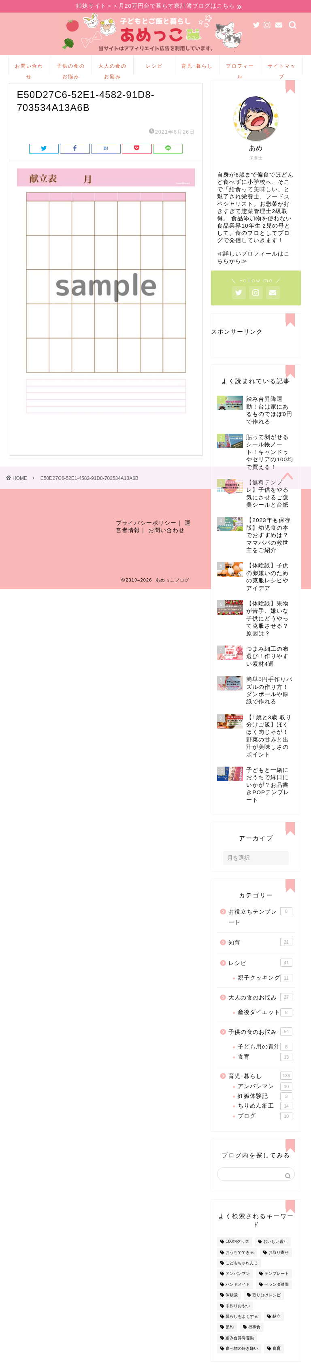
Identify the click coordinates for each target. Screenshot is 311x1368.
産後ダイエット (265, 1020)
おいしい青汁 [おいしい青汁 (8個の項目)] (275, 1249)
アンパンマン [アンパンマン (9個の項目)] (238, 1281)
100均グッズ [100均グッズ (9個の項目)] (237, 1249)
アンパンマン (265, 1094)
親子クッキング (265, 985)
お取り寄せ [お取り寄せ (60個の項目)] (278, 1259)
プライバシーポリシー (146, 532)
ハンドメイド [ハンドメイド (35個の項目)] (238, 1291)
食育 (265, 1064)
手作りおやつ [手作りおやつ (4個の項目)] (238, 1313)
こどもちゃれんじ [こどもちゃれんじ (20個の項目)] (242, 1270)
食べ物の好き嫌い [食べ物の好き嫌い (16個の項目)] (242, 1355)
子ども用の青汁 (265, 1054)
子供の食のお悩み (71, 69)
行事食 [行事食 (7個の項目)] (254, 1334)
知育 (260, 949)
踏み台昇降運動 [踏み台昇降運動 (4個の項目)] (240, 1345)
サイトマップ (282, 69)
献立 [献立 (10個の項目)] (277, 1323)
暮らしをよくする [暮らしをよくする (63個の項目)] (242, 1323)
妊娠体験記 (265, 1104)
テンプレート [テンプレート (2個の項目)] (276, 1281)
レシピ (154, 67)
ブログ (265, 1123)
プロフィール (240, 69)
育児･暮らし (197, 67)
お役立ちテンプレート (260, 923)
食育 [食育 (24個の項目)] (277, 1355)
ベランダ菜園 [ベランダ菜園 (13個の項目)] (276, 1291)
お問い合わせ (29, 69)
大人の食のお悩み (112, 69)
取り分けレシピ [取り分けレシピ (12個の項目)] (266, 1302)
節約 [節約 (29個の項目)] (230, 1334)
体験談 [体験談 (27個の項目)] (232, 1302)
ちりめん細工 (265, 1113)
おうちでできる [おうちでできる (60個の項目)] (240, 1259)
